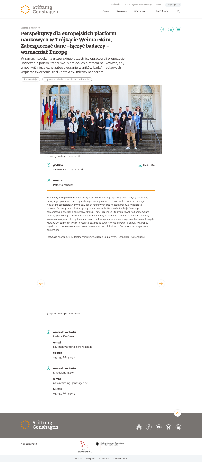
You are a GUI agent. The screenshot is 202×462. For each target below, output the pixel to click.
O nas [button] (106, 11)
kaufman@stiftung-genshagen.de (72, 347)
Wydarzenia (141, 11)
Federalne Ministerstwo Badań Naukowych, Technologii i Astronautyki (108, 237)
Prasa (158, 4)
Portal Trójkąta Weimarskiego (138, 4)
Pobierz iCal (149, 165)
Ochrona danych (119, 459)
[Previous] (40, 283)
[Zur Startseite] (40, 10)
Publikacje (162, 11)
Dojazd (78, 459)
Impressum (104, 459)
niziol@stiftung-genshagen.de (70, 383)
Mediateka (116, 4)
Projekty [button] (121, 11)
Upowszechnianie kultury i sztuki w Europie (67, 79)
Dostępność (90, 459)
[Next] (161, 283)
